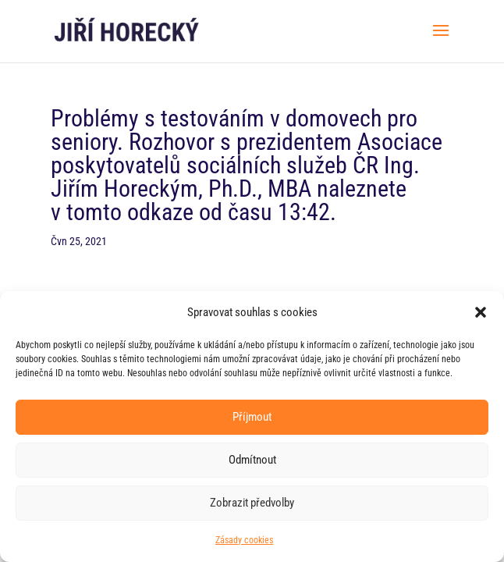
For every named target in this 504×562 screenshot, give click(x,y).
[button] (480, 312)
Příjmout (252, 417)
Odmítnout (252, 460)
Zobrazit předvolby (252, 503)
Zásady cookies (244, 540)
